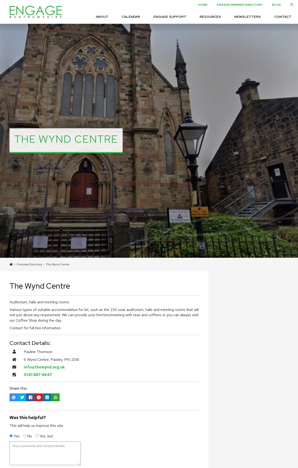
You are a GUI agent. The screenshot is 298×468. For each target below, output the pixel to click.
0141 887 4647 (38, 374)
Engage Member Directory (240, 5)
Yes (15, 436)
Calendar (131, 16)
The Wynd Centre (57, 264)
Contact (282, 16)
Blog (276, 5)
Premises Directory (29, 264)
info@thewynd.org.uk (44, 367)
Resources (210, 16)
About (102, 16)
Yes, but (44, 436)
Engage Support (170, 16)
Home (202, 5)
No (28, 436)
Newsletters (247, 16)
